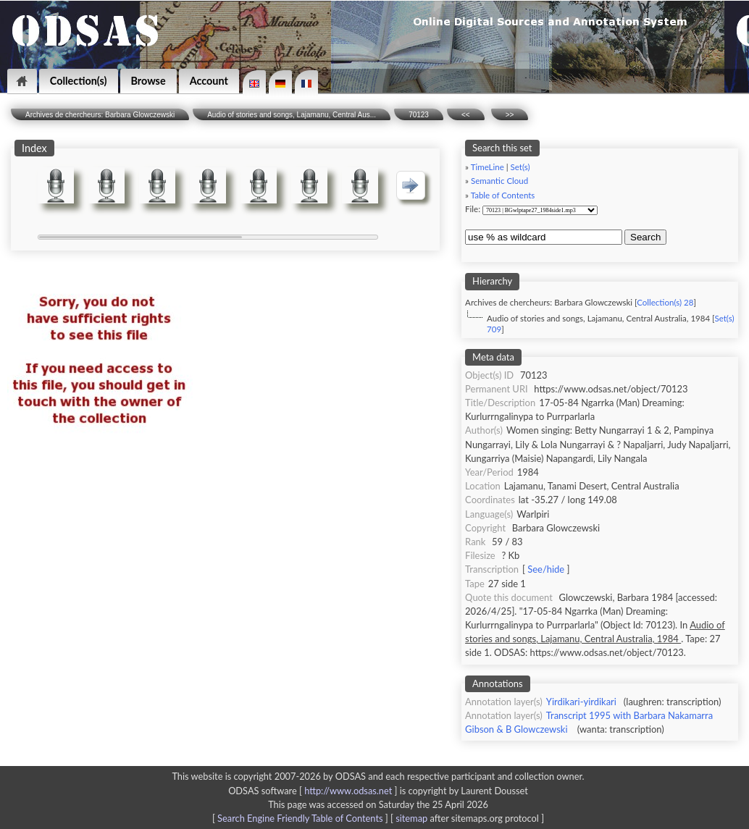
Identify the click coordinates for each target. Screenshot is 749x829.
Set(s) (520, 167)
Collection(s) (78, 81)
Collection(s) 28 (665, 302)
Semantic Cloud (499, 180)
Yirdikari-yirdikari (581, 701)
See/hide (545, 569)
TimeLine (487, 167)
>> (510, 115)
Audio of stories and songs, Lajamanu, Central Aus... (291, 115)
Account (209, 81)
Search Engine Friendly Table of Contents (299, 818)
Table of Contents (503, 195)
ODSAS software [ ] (314, 790)
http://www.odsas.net (348, 790)
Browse (148, 81)
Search (645, 237)
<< (465, 115)
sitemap (411, 818)
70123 (419, 115)
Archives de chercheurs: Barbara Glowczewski (100, 115)
